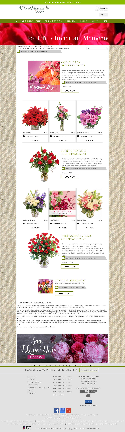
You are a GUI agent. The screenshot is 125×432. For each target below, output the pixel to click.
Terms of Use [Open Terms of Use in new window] (68, 429)
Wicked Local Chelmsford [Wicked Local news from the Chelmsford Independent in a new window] (56, 424)
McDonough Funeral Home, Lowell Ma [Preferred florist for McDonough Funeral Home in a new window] (81, 421)
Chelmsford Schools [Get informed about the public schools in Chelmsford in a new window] (14, 424)
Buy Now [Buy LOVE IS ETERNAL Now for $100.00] (89, 228)
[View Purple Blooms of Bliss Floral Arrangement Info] (90, 116)
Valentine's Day (26, 21)
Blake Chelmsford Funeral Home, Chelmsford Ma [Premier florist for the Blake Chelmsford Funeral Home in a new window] (18, 421)
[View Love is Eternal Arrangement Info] (90, 203)
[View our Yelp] (68, 412)
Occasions (72, 21)
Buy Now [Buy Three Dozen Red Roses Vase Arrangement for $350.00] (70, 266)
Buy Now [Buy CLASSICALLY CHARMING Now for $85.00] (35, 228)
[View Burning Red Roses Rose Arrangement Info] (44, 164)
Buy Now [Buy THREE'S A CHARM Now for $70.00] (62, 140)
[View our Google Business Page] (62, 412)
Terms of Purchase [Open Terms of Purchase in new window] (93, 428)
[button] (103, 14)
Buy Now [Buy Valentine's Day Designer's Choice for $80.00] (70, 90)
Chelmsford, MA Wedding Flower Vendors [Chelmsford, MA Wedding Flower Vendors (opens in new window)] (83, 415)
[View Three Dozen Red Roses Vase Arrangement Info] (44, 251)
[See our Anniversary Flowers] (62, 348)
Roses (38, 21)
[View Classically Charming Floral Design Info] (35, 203)
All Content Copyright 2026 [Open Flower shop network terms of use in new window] (45, 428)
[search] (106, 48)
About (96, 21)
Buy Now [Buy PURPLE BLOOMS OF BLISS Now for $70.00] (89, 140)
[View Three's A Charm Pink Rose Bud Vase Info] (62, 116)
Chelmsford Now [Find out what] (117, 421)
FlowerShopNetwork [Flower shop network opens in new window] (64, 428)
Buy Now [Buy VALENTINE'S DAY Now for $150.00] (62, 228)
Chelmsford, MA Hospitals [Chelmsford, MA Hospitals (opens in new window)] (59, 415)
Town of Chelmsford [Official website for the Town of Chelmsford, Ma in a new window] (102, 421)
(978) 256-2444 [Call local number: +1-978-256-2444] (103, 10)
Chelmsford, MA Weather (52, 418)
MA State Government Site (72, 418)
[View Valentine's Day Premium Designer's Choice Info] (62, 203)
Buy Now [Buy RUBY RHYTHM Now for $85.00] (35, 140)
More (106, 21)
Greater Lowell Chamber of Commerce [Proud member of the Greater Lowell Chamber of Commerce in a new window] (104, 424)
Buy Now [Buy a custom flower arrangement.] (64, 293)
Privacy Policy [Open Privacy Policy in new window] (78, 428)
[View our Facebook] (56, 412)
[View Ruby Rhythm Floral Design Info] (35, 116)
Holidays (85, 21)
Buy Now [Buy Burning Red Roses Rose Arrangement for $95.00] (70, 176)
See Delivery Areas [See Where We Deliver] (89, 370)
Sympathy (59, 21)
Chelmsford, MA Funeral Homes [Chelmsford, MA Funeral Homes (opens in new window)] (37, 415)
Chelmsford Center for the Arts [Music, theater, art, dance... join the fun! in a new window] (34, 424)
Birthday (47, 21)
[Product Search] (95, 48)
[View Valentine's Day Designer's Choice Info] (44, 76)
